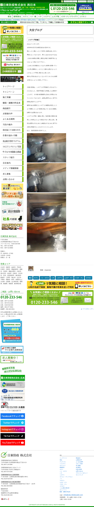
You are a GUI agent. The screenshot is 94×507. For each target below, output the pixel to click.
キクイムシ (63, 465)
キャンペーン (63, 490)
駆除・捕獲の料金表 (65, 491)
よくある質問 (79, 462)
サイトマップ (79, 475)
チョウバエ (63, 462)
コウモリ (83, 16)
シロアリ (47, 16)
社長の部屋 (79, 469)
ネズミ (25, 16)
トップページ (63, 458)
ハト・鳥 (33, 16)
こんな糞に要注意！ (65, 488)
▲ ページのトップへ (87, 309)
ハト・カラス (45, 278)
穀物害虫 (17, 16)
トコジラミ (63, 463)
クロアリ (62, 480)
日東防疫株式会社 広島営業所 (10, 474)
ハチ (40, 16)
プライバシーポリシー (82, 473)
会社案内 (78, 467)
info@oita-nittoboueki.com (73, 495)
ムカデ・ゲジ (68, 278)
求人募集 (78, 465)
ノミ (61, 478)
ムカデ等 (55, 16)
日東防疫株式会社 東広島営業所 (11, 482)
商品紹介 (78, 458)
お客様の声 (79, 460)
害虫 (9, 16)
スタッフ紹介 (79, 463)
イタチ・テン (69, 16)
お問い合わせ (79, 471)
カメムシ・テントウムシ (66, 476)
